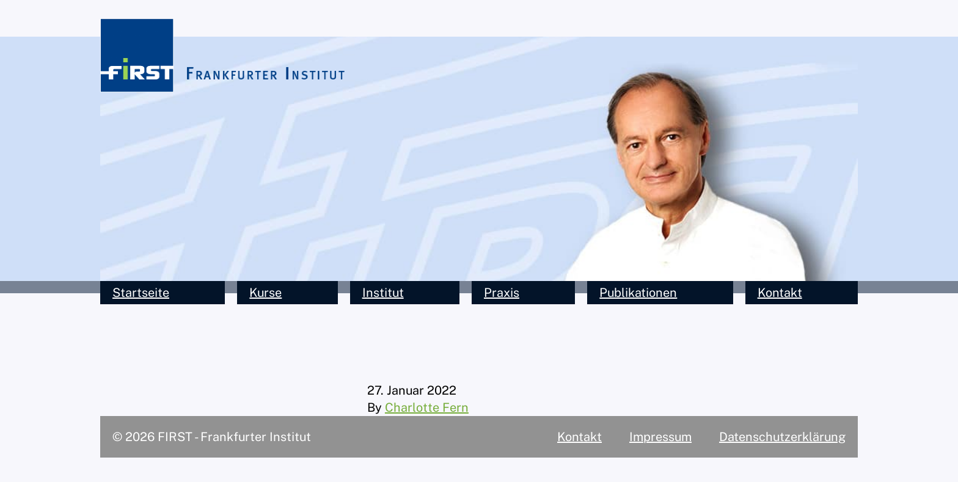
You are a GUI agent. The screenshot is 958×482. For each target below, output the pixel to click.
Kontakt (780, 292)
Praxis (501, 292)
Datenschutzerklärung (782, 436)
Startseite (140, 292)
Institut (383, 292)
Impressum (660, 436)
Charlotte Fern (427, 407)
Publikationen (638, 292)
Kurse (265, 292)
